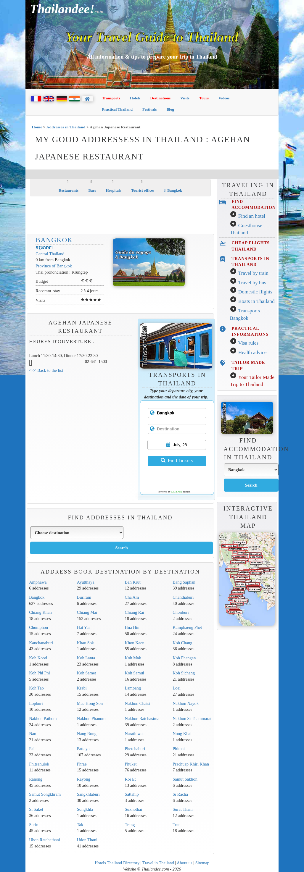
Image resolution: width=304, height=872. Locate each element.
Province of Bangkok (54, 266)
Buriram (84, 597)
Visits (184, 98)
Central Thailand (50, 253)
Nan (32, 733)
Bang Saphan (184, 582)
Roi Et (130, 779)
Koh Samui (134, 673)
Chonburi (181, 612)
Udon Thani (87, 839)
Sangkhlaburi (88, 794)
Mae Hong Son (90, 703)
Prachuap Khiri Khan (191, 764)
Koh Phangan (184, 657)
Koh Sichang (184, 673)
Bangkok (173, 190)
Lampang (133, 688)
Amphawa (37, 582)
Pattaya (83, 748)
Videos (223, 98)
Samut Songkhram (45, 794)
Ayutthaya (85, 582)
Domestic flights (255, 292)
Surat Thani (183, 809)
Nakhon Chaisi (137, 703)
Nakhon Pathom (43, 718)
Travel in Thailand (158, 862)
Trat (176, 824)
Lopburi (36, 703)
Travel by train (253, 273)
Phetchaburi (135, 748)
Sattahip (132, 794)
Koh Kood (38, 657)
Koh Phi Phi (39, 673)
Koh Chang (182, 642)
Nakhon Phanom (91, 718)
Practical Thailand (117, 109)
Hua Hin (132, 627)
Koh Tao (36, 688)
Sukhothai (133, 809)
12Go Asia (176, 491)
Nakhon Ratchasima (142, 718)
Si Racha (180, 794)
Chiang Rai (134, 612)
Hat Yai (83, 627)
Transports (111, 98)
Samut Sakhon (185, 779)
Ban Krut (133, 582)
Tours (204, 98)
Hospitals (113, 190)
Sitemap (202, 862)
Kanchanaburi (41, 642)
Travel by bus (252, 282)
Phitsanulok (39, 764)
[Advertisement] (137, 215)
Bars (92, 190)
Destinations (160, 98)
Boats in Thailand (256, 301)
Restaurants (68, 190)
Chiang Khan (40, 612)
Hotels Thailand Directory (117, 862)
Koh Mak (133, 657)
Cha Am (132, 597)
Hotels (135, 98)
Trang (130, 824)
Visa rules (248, 343)
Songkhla (85, 809)
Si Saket (36, 809)
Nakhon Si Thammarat (192, 718)
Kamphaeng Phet (187, 627)
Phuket (131, 764)
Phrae (82, 764)
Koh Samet (86, 673)
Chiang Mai (87, 612)
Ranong (35, 779)
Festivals (149, 109)
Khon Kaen (134, 642)
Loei (176, 688)
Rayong (83, 779)
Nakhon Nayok (186, 703)
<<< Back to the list (46, 370)
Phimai (179, 748)
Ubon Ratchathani (44, 839)
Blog (170, 109)
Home (37, 127)
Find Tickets (177, 460)
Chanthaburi (183, 597)
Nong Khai (182, 733)
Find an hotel (251, 216)
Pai (31, 748)
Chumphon (38, 627)
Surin (33, 824)
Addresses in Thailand (66, 127)
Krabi (82, 688)
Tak (80, 824)
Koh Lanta (86, 657)
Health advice (252, 352)
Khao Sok (85, 642)
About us (184, 862)
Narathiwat (134, 733)
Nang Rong (86, 733)
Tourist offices (143, 190)
